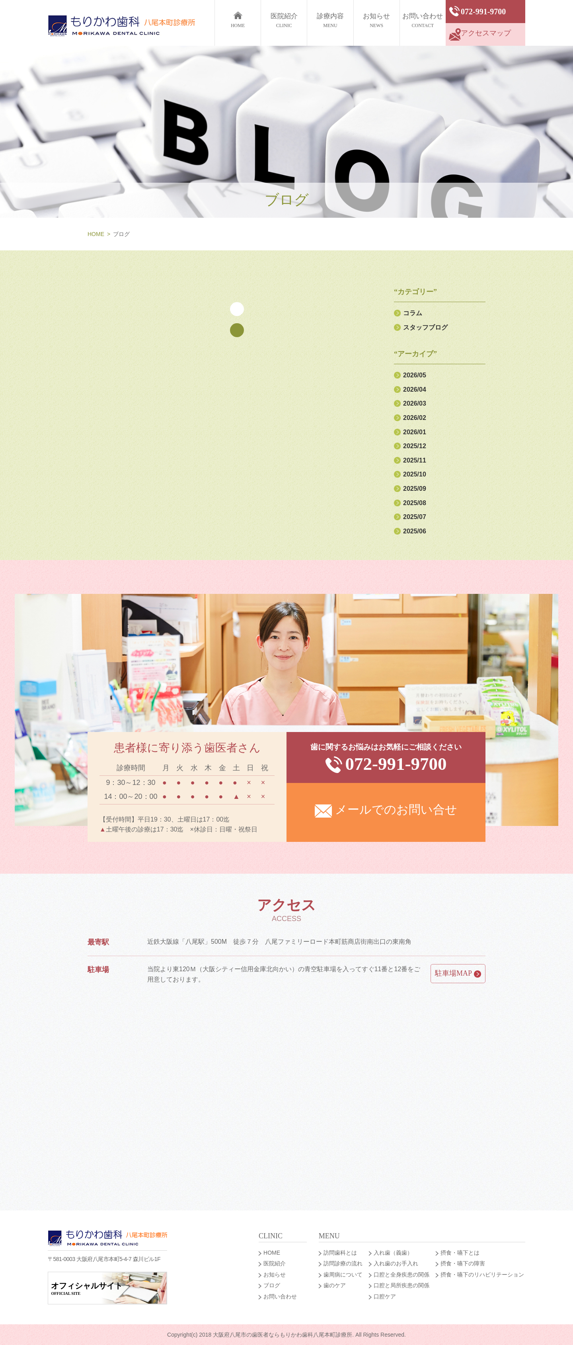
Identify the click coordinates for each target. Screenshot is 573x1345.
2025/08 (414, 503)
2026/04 (414, 389)
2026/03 (414, 403)
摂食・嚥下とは (459, 1252)
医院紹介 (284, 21)
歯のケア (335, 1285)
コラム (412, 313)
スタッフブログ (425, 327)
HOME (96, 234)
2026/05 (414, 375)
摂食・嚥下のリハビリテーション (482, 1274)
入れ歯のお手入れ (396, 1263)
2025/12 (414, 446)
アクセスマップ (480, 34)
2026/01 (414, 432)
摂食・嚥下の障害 (462, 1263)
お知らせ (377, 21)
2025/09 (414, 488)
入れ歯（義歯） (393, 1252)
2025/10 (414, 474)
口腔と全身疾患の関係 (401, 1274)
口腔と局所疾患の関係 (401, 1285)
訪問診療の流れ (343, 1263)
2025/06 (414, 531)
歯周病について (343, 1274)
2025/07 (414, 516)
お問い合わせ (423, 21)
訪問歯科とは (340, 1252)
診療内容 (330, 21)
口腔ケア (385, 1296)
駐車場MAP (458, 973)
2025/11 (414, 460)
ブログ (271, 1285)
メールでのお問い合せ (386, 810)
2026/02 (414, 417)
